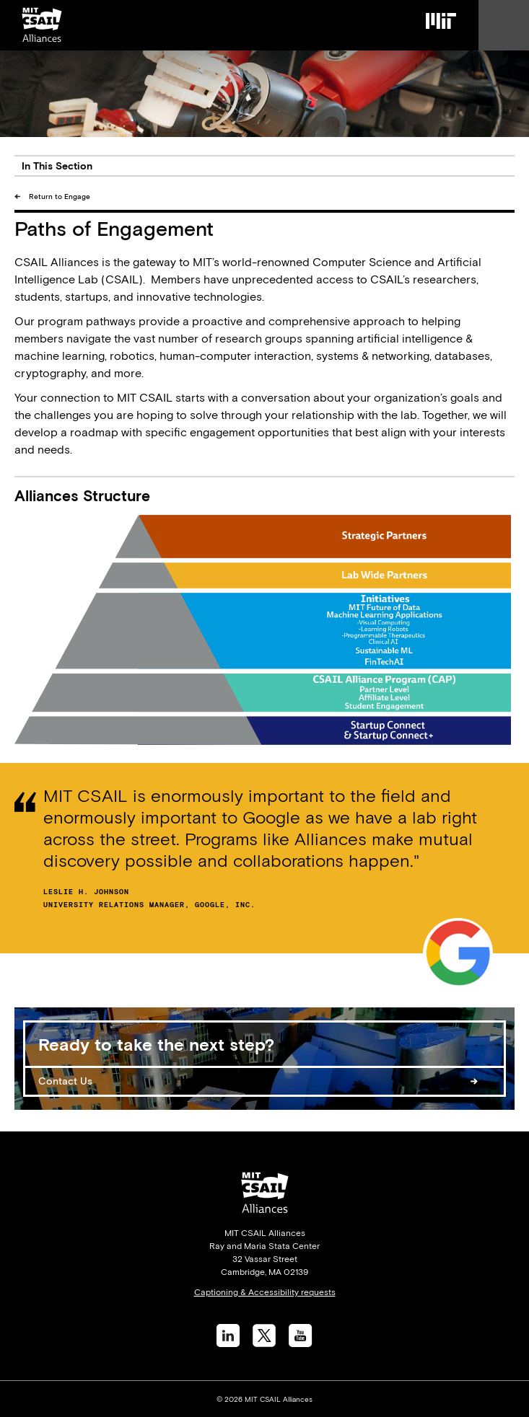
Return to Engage (59, 196)
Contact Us (65, 1081)
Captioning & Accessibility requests (265, 1292)
